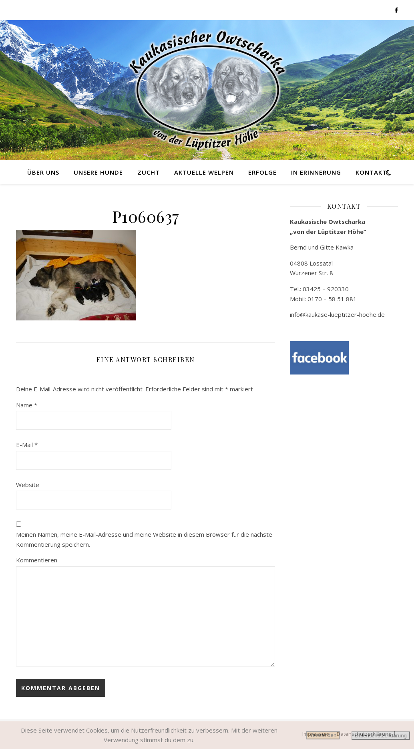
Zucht (148, 172)
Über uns (43, 172)
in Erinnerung (316, 172)
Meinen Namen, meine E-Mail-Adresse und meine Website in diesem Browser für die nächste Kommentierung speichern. (144, 539)
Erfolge (262, 172)
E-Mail (27, 445)
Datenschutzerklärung (381, 736)
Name (26, 405)
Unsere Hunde (98, 172)
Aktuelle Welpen (204, 172)
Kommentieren (36, 560)
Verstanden (322, 735)
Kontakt (371, 172)
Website (27, 485)
